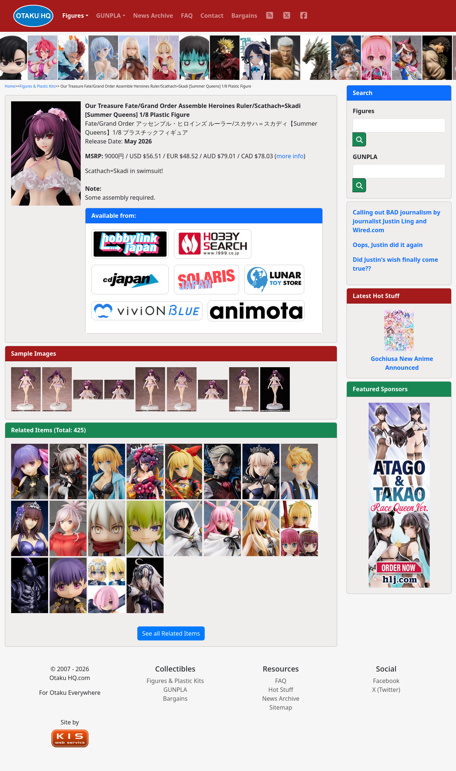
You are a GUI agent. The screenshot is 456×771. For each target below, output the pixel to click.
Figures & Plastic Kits (38, 86)
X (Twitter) (386, 690)
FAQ (187, 15)
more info (290, 156)
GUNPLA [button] (108, 15)
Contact (212, 15)
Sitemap (280, 707)
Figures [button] (73, 15)
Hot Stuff (280, 690)
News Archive (153, 15)
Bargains (244, 15)
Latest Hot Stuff (376, 296)
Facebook (386, 681)
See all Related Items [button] (171, 633)
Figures (364, 111)
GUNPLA (365, 157)
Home (10, 86)
